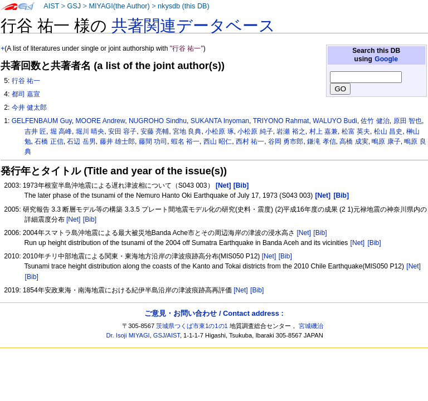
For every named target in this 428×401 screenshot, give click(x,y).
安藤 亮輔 (154, 131)
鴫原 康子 (386, 141)
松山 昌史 (388, 131)
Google (386, 59)
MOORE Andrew (100, 121)
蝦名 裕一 (185, 141)
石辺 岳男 (81, 141)
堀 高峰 (61, 131)
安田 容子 (122, 131)
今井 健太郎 (29, 107)
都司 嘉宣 (26, 94)
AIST (51, 6)
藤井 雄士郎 (117, 141)
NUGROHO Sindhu (158, 121)
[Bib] (89, 219)
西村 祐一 (250, 141)
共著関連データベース (193, 26)
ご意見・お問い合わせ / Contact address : (213, 313)
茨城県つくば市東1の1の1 (192, 325)
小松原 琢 (219, 131)
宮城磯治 (311, 325)
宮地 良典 (187, 131)
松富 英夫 (356, 131)
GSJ (74, 6)
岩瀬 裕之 (290, 131)
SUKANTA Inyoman (220, 121)
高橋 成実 (353, 141)
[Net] (73, 219)
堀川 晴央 (90, 131)
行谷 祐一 (26, 81)
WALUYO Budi (335, 121)
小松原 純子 (255, 131)
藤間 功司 (153, 141)
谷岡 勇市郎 (285, 141)
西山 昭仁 (217, 141)
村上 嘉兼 (323, 131)
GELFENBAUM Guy (42, 121)
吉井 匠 (35, 131)
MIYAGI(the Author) (119, 6)
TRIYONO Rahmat (281, 121)
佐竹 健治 (375, 121)
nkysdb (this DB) (184, 6)
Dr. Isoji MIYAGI (128, 335)
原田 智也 (407, 121)
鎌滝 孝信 (321, 141)
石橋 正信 (49, 141)
